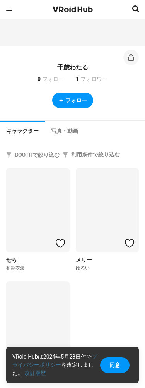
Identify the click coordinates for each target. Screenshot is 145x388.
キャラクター (22, 131)
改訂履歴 (35, 373)
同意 (114, 365)
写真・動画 (64, 131)
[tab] (22, 130)
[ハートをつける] (60, 243)
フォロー (72, 100)
